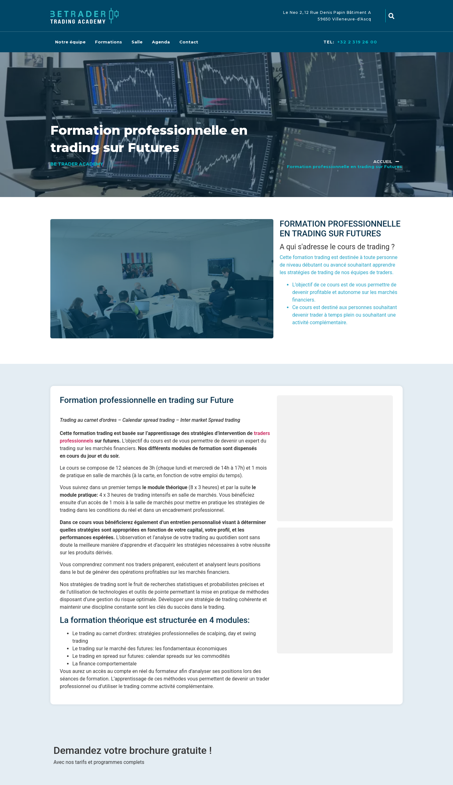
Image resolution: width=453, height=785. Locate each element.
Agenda (161, 41)
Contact (188, 41)
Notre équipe (70, 41)
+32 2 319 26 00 (357, 41)
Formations (108, 41)
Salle (137, 41)
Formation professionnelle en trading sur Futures (344, 166)
